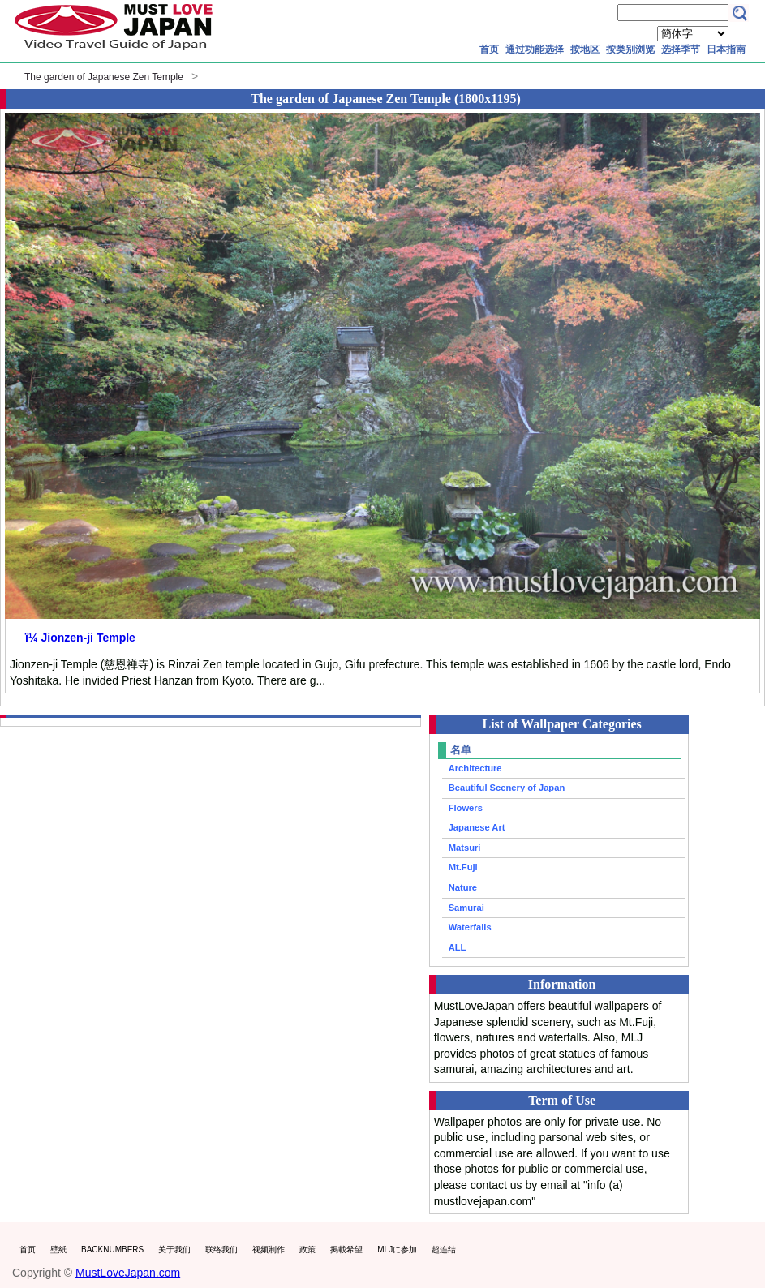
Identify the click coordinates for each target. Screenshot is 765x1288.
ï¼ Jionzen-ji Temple (80, 637)
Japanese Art (477, 827)
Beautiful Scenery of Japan (507, 787)
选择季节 (680, 49)
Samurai (466, 907)
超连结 (444, 1249)
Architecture (475, 768)
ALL (457, 947)
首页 (489, 49)
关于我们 (174, 1249)
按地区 (585, 49)
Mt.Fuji (463, 867)
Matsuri (465, 847)
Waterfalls (470, 927)
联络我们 (221, 1249)
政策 (307, 1249)
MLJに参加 (397, 1249)
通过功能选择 (534, 49)
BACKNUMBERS (112, 1249)
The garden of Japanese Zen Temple (103, 77)
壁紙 (58, 1249)
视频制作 (268, 1249)
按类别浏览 (630, 49)
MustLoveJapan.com (127, 1272)
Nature (463, 887)
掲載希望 (346, 1249)
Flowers (466, 808)
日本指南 (726, 49)
